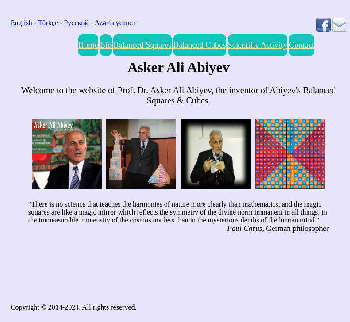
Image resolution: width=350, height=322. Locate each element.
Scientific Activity (257, 45)
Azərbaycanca (115, 23)
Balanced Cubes (199, 45)
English (21, 23)
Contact (301, 45)
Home (88, 45)
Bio (106, 45)
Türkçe (48, 23)
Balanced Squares (142, 45)
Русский (76, 23)
